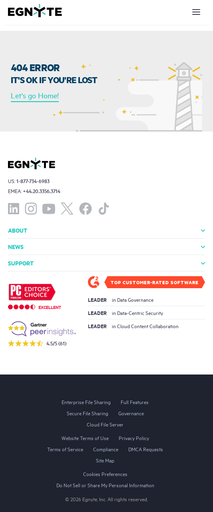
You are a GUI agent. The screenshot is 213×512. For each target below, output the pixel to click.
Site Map (105, 460)
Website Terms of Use (85, 437)
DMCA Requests (145, 449)
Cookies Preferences (105, 473)
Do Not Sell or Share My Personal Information (105, 485)
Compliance (105, 449)
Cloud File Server (105, 424)
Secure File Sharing (87, 413)
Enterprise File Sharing (86, 401)
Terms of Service (65, 449)
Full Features (135, 401)
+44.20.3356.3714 (41, 191)
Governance (131, 413)
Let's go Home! (35, 95)
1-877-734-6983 (33, 181)
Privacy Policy (134, 437)
